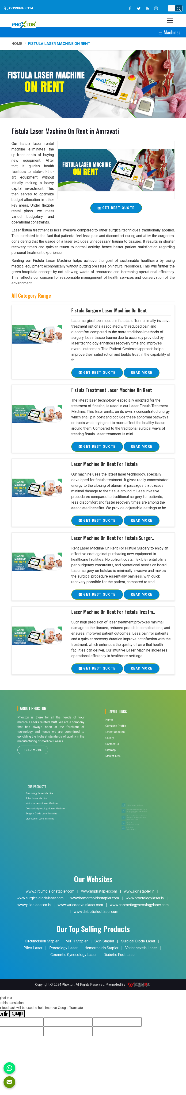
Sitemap (125, 741)
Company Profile (127, 731)
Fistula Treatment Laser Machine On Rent (111, 390)
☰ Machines (169, 32)
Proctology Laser (63, 948)
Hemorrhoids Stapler (101, 948)
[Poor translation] (17, 1013)
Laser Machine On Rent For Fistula (104, 464)
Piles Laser (32, 948)
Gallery (125, 736)
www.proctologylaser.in (145, 898)
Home (17, 43)
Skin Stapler (104, 941)
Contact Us (126, 738)
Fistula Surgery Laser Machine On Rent (109, 310)
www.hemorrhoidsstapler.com (94, 898)
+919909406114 (18, 8)
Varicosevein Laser (141, 948)
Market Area (126, 743)
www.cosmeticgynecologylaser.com (139, 905)
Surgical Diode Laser (138, 941)
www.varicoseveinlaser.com (80, 905)
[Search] (171, 8)
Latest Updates (127, 733)
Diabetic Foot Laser (119, 954)
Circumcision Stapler (42, 941)
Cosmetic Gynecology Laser (73, 954)
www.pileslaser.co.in (34, 905)
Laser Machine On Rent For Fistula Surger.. (112, 538)
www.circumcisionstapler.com (50, 891)
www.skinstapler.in (139, 891)
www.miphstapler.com (99, 891)
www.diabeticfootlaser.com (96, 911)
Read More (141, 374)
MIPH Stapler (76, 941)
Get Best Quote (101, 374)
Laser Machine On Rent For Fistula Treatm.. (113, 612)
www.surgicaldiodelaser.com (40, 898)
